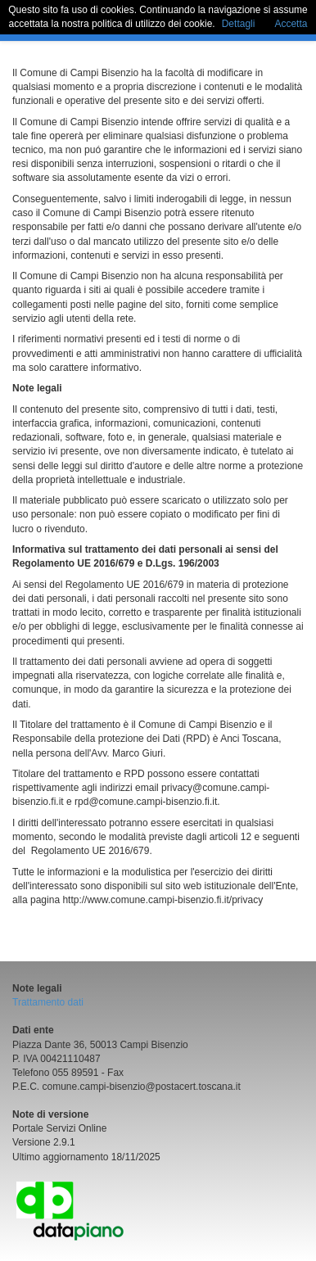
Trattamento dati (48, 1002)
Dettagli (238, 23)
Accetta (290, 23)
